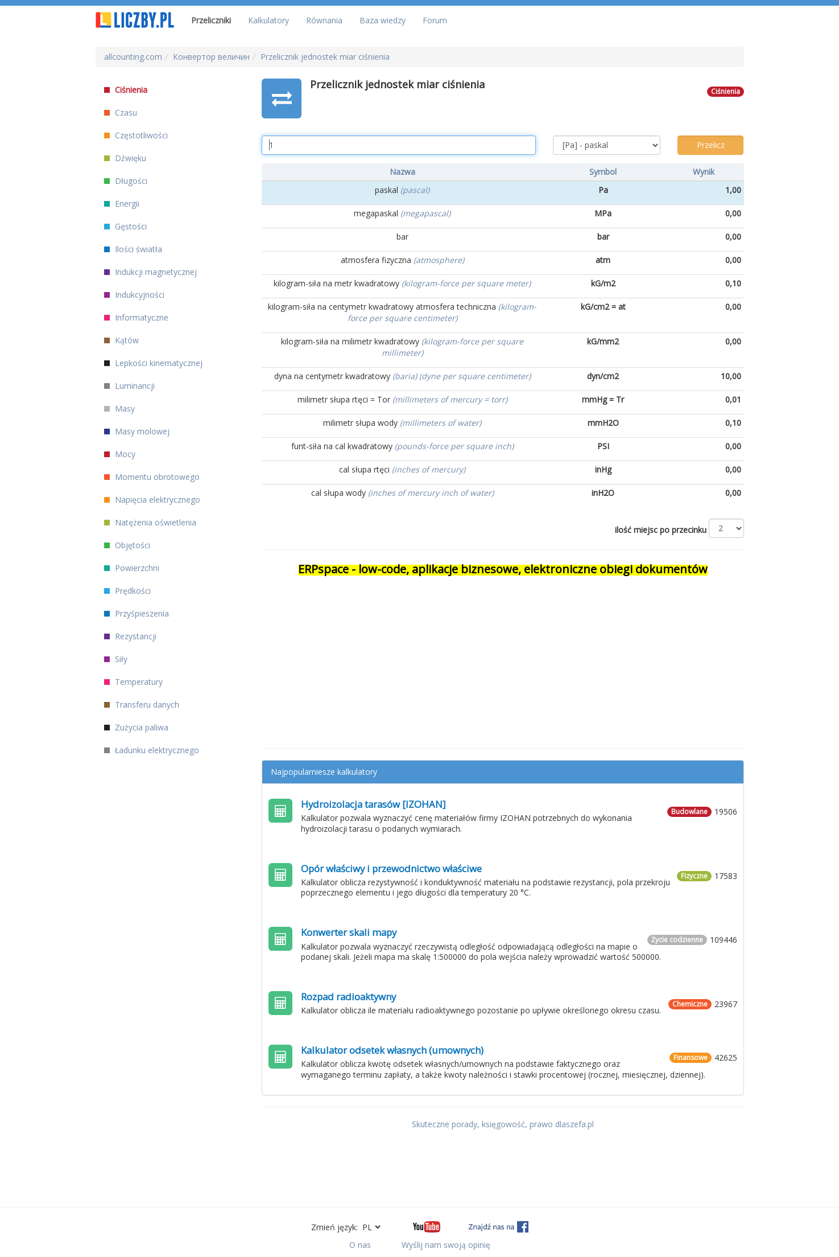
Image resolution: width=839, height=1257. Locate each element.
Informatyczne (136, 317)
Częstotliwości (136, 135)
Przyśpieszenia (136, 613)
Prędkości (127, 590)
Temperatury (133, 681)
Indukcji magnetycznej (150, 271)
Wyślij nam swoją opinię (446, 1244)
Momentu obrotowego (152, 476)
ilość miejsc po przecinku (660, 529)
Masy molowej (137, 431)
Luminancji (129, 385)
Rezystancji (130, 636)
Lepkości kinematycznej (153, 363)
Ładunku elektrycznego (151, 750)
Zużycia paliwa (136, 727)
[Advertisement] (503, 657)
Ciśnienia (125, 89)
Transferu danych (141, 704)
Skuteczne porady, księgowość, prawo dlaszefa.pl (503, 1124)
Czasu (120, 112)
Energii (121, 203)
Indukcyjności (134, 294)
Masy (119, 408)
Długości (125, 180)
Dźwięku (125, 158)
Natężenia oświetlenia (150, 522)
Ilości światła (133, 249)
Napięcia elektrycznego (152, 499)
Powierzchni (131, 567)
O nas (360, 1244)
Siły (115, 659)
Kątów (121, 340)
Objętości (127, 545)
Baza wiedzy (382, 20)
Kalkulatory (268, 20)
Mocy (119, 454)
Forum (435, 20)
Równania (324, 20)
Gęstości (125, 226)
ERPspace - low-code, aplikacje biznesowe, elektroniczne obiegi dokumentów (503, 569)
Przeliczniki (211, 20)
